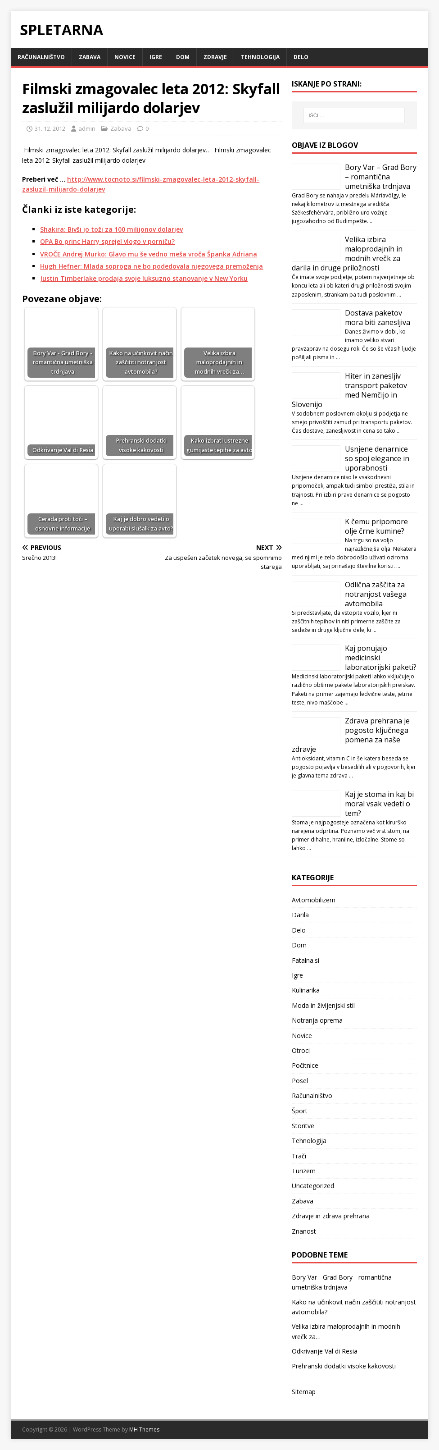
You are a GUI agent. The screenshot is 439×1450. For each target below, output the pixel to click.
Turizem (304, 1170)
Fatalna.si (305, 960)
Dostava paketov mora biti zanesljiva (377, 317)
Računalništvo (41, 57)
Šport (300, 1111)
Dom (183, 57)
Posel (300, 1080)
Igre (155, 57)
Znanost (304, 1231)
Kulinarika (306, 990)
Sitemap (304, 1391)
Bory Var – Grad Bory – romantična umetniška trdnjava (380, 176)
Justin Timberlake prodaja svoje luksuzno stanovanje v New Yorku (144, 278)
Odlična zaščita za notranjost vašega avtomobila (376, 594)
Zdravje (215, 57)
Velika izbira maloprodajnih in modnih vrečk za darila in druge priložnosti (347, 253)
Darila (300, 914)
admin (86, 128)
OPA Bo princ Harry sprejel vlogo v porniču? (107, 241)
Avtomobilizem (313, 900)
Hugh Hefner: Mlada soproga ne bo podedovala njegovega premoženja (151, 266)
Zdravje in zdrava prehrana (331, 1216)
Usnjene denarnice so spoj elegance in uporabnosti (377, 458)
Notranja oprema (317, 1020)
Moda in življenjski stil (323, 1005)
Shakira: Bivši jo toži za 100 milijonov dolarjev (111, 229)
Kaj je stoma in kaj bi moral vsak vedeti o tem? (379, 803)
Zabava (89, 57)
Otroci (301, 1050)
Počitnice (305, 1065)
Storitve (303, 1125)
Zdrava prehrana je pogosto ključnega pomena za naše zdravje (351, 735)
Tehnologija (260, 57)
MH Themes (144, 1429)
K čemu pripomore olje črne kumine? (376, 526)
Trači (299, 1156)
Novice (125, 57)
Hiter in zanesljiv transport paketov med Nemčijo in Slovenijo (349, 390)
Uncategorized (313, 1185)
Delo (301, 57)
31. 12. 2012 (50, 128)
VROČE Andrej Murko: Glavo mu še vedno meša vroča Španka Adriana (148, 254)
